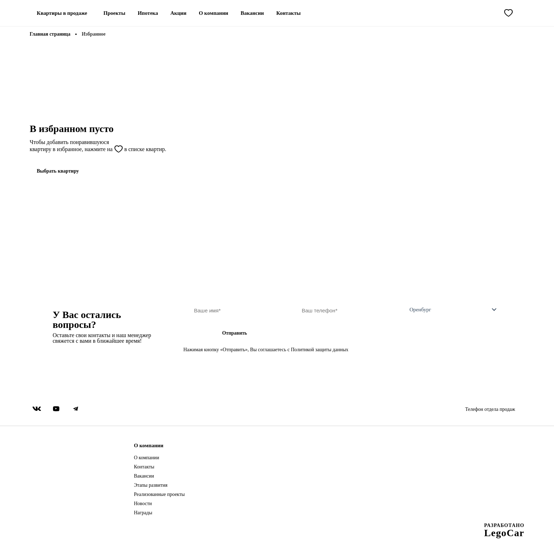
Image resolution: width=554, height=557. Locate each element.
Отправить (234, 333)
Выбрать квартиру (58, 171)
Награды (143, 512)
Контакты (288, 13)
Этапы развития (150, 485)
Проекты (114, 13)
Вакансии (252, 13)
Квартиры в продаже (62, 13)
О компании (213, 13)
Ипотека (148, 13)
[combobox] (450, 310)
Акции (178, 13)
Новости (143, 503)
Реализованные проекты (159, 494)
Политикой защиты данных (319, 349)
